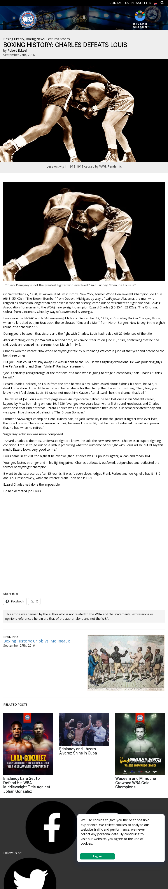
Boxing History (13, 39)
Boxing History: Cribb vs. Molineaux (36, 641)
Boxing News (35, 39)
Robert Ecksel (17, 50)
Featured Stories (58, 39)
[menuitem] (156, 2)
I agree (97, 856)
